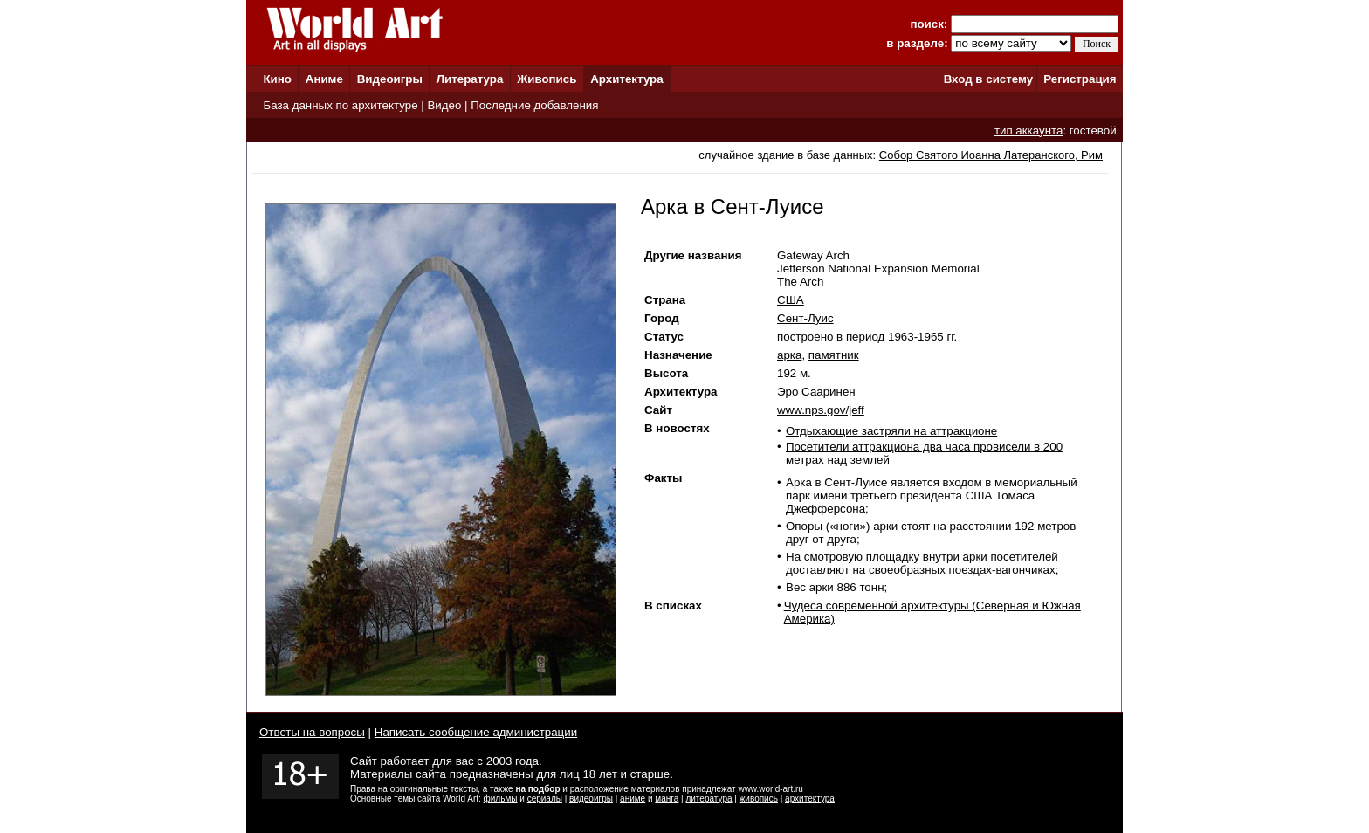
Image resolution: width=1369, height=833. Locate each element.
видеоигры (591, 798)
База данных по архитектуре (340, 105)
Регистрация (1079, 79)
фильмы (501, 798)
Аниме (324, 79)
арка (789, 354)
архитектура (810, 798)
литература (708, 798)
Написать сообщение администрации (476, 732)
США (790, 299)
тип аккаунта (1028, 130)
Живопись (546, 79)
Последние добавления (534, 105)
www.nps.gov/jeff (820, 409)
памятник (833, 354)
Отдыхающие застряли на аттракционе (891, 430)
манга (666, 798)
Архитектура (626, 79)
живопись (759, 798)
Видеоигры (390, 79)
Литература (470, 79)
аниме (632, 798)
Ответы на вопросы (312, 732)
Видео (444, 105)
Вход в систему (988, 79)
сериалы (544, 798)
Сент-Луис (805, 318)
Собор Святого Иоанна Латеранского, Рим (991, 155)
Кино (277, 79)
